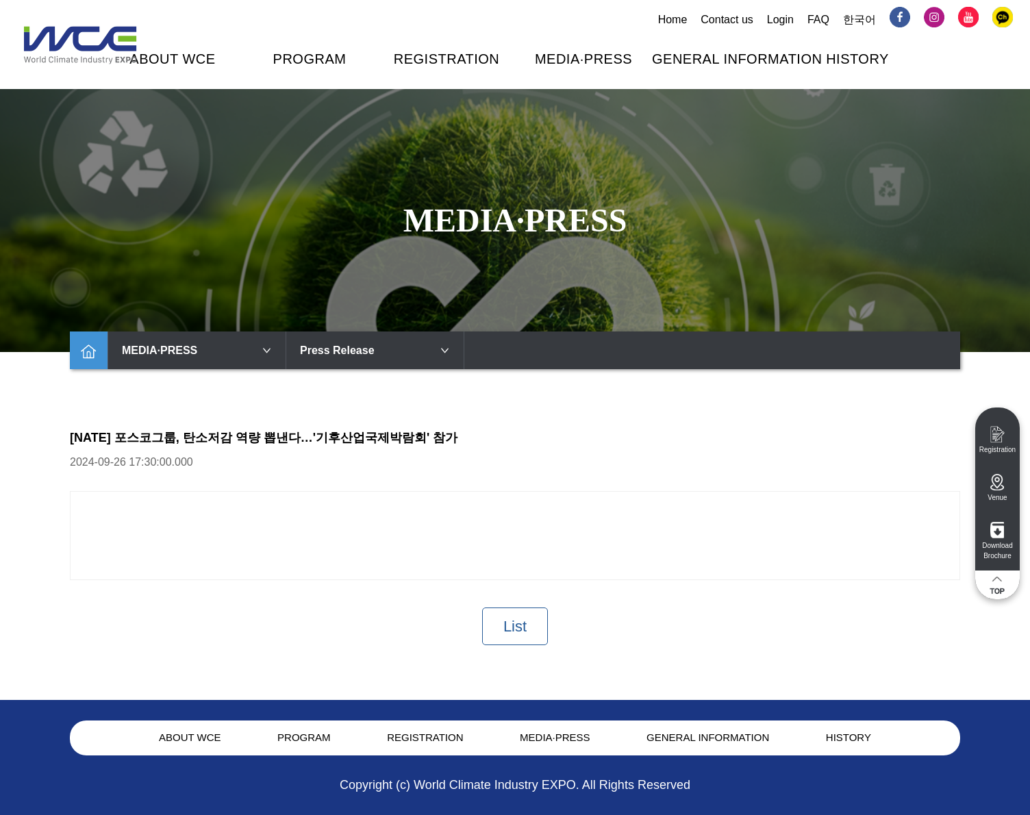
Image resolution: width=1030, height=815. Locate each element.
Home (673, 19)
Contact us (727, 19)
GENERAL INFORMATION (737, 58)
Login (780, 19)
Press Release (375, 350)
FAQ (818, 19)
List (515, 626)
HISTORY (857, 58)
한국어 (859, 19)
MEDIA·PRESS (583, 58)
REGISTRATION (447, 58)
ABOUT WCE (172, 58)
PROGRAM (310, 58)
